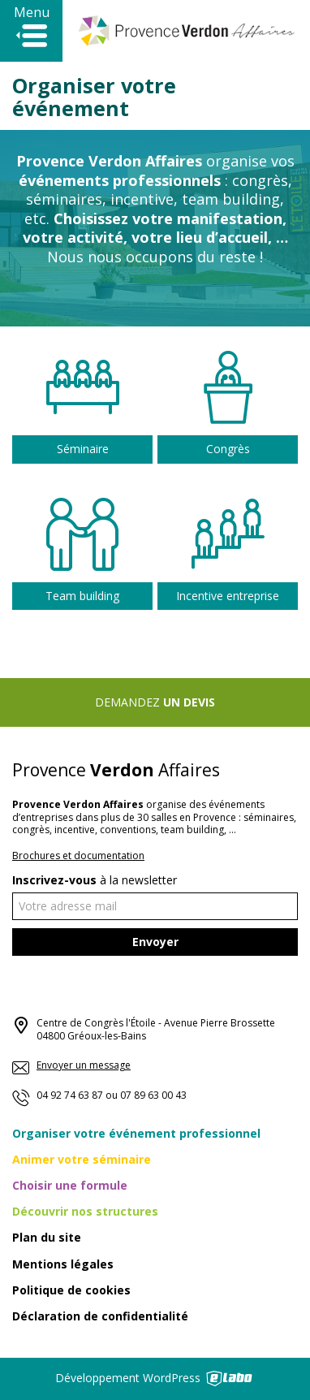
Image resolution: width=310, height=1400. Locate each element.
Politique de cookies (71, 1290)
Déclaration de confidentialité (100, 1316)
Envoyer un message (71, 1065)
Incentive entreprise (227, 593)
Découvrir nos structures (85, 1211)
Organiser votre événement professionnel (136, 1133)
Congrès (228, 448)
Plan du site (46, 1237)
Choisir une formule (69, 1185)
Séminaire (83, 448)
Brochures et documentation (78, 855)
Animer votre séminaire (81, 1159)
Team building (82, 595)
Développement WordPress (155, 1377)
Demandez (155, 702)
